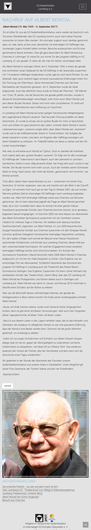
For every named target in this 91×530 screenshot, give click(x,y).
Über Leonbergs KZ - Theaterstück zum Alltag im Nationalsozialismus (38, 490)
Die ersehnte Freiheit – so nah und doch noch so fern (30, 486)
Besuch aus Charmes (13, 500)
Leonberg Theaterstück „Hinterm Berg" (22, 493)
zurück (7, 386)
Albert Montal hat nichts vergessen (20, 496)
